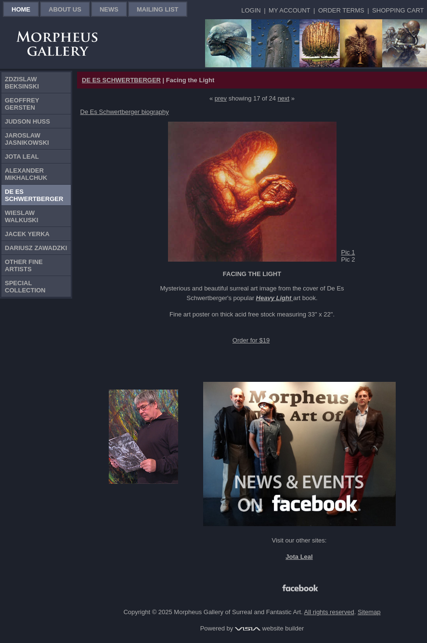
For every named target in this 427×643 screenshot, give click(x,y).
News (109, 9)
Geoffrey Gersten (22, 104)
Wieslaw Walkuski (21, 216)
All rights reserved (329, 612)
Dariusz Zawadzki (36, 248)
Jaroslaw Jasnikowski (27, 139)
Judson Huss (27, 121)
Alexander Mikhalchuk (26, 174)
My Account (289, 10)
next (284, 98)
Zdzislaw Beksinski (22, 83)
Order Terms (341, 10)
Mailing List (158, 9)
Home (21, 9)
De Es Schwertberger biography (124, 111)
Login (250, 10)
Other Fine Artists (24, 265)
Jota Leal (22, 156)
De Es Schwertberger (34, 195)
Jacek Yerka (27, 234)
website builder (269, 628)
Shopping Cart (398, 10)
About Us (65, 9)
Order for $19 (251, 340)
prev (221, 98)
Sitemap (369, 612)
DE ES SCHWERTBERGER (121, 80)
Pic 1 (348, 252)
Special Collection (25, 286)
